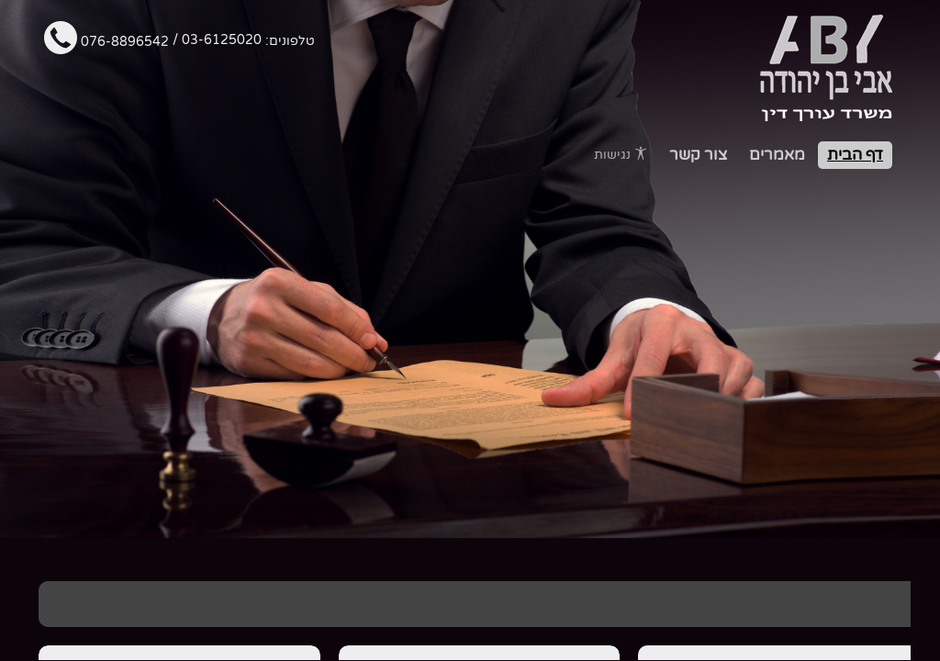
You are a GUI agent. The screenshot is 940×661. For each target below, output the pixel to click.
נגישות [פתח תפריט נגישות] (620, 154)
